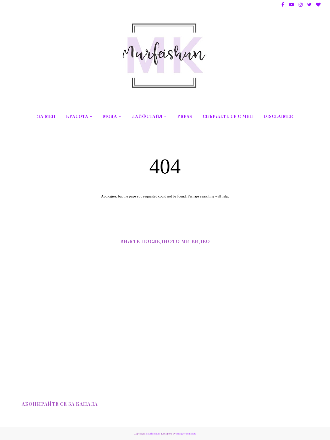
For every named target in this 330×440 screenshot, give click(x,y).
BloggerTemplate (186, 433)
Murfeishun (153, 433)
